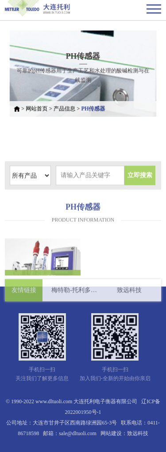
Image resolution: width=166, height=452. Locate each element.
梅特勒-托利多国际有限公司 (74, 292)
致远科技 (129, 292)
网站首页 (40, 106)
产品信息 (65, 106)
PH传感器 (92, 106)
